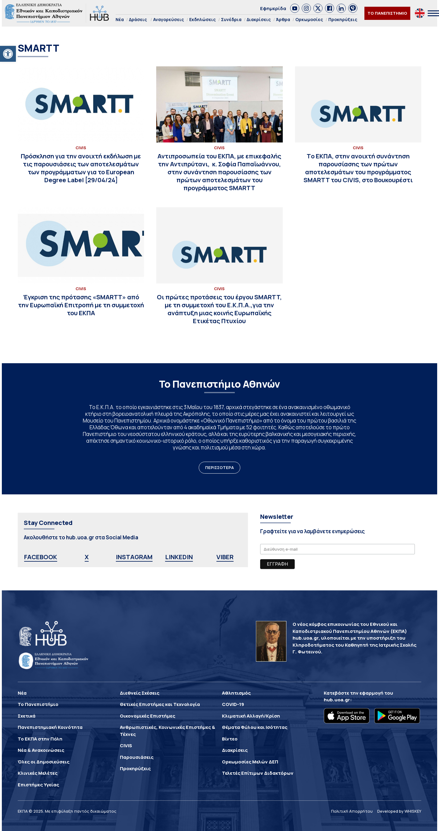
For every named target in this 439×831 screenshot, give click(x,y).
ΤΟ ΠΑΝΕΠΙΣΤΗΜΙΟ (387, 13)
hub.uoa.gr (337, 699)
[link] (294, 8)
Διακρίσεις (259, 19)
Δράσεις (138, 19)
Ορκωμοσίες (309, 19)
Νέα (120, 19)
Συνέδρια (231, 19)
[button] (8, 54)
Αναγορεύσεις (168, 19)
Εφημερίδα (273, 8)
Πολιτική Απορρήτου (352, 811)
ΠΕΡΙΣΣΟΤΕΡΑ (219, 467)
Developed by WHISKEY (399, 811)
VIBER (225, 557)
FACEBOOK (40, 557)
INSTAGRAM (134, 557)
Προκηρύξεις (342, 19)
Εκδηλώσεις (202, 19)
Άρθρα (283, 19)
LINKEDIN (179, 557)
